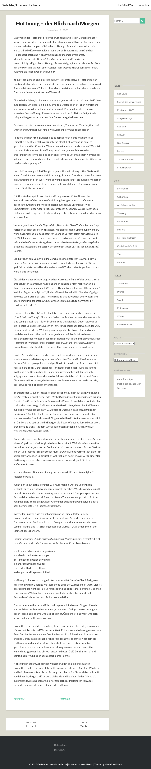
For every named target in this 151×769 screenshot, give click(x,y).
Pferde (120, 291)
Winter (120, 316)
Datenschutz (60, 745)
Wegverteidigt (124, 118)
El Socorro (122, 308)
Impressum (59, 749)
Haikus (117, 275)
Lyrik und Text (126, 5)
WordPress (86, 764)
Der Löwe (122, 93)
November (122, 221)
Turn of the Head (125, 159)
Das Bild (121, 126)
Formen (121, 262)
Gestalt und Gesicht (127, 246)
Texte (117, 86)
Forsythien (122, 188)
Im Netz (121, 229)
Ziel (119, 254)
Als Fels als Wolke (126, 205)
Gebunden (122, 196)
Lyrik (116, 180)
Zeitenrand (122, 283)
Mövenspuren (124, 167)
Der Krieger (123, 142)
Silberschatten (124, 324)
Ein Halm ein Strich (126, 237)
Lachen (120, 151)
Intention (144, 5)
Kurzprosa (19, 698)
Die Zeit (121, 134)
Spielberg (122, 300)
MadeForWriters (113, 764)
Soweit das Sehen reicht (129, 101)
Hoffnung (65, 698)
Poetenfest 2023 (125, 110)
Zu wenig (121, 213)
